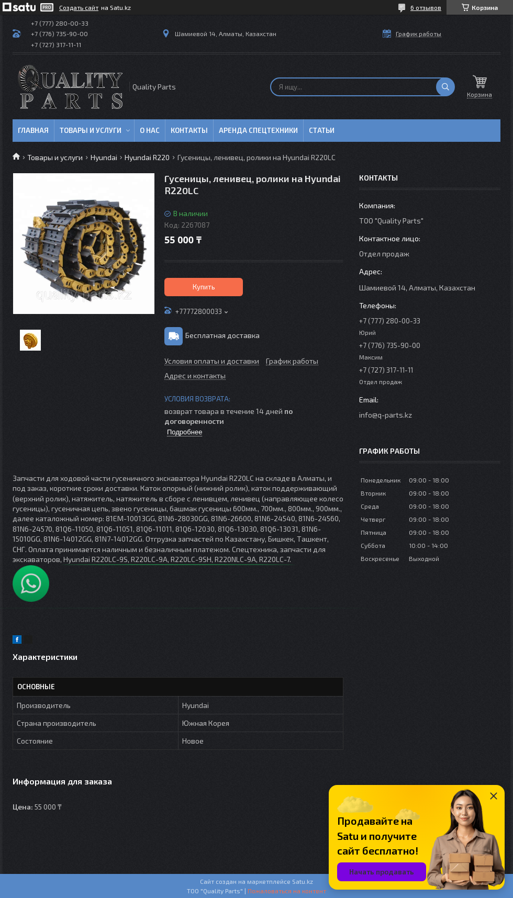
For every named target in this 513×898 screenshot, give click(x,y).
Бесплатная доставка (222, 335)
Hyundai (104, 157)
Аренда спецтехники (258, 130)
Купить (204, 287)
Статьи (321, 130)
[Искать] (445, 86)
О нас (150, 130)
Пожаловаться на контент (287, 890)
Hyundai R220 (147, 157)
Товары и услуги (90, 130)
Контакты (189, 130)
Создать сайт (78, 7)
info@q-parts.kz (385, 414)
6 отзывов (425, 7)
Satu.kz (302, 881)
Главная (33, 130)
